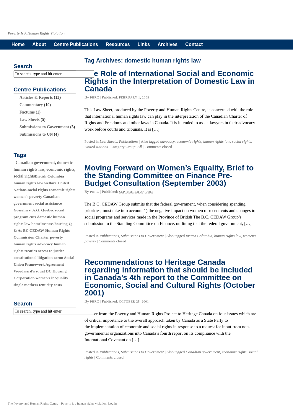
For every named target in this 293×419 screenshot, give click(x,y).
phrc (94, 97)
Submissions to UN (36, 134)
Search (23, 66)
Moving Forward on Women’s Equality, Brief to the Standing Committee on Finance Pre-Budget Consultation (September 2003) (169, 175)
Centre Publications (76, 44)
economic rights (189, 141)
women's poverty (28, 196)
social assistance (48, 203)
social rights (241, 141)
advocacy (167, 141)
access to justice (51, 251)
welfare (50, 183)
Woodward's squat (29, 271)
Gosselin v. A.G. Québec (34, 210)
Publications (129, 141)
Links (144, 44)
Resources (118, 44)
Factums (27, 112)
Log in (112, 403)
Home (18, 44)
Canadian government (203, 352)
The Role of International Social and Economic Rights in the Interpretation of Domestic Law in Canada (169, 81)
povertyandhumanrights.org (135, 18)
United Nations (96, 146)
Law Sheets (108, 141)
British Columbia (199, 236)
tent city (46, 284)
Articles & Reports (36, 97)
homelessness (42, 223)
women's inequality (52, 278)
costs (58, 284)
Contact (194, 44)
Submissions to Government (142, 236)
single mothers (26, 284)
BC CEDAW (33, 230)
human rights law (216, 141)
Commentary (31, 105)
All (139, 146)
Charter (42, 237)
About (39, 44)
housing (60, 223)
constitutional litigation (33, 257)
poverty (56, 237)
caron (58, 257)
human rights (25, 244)
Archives (168, 44)
